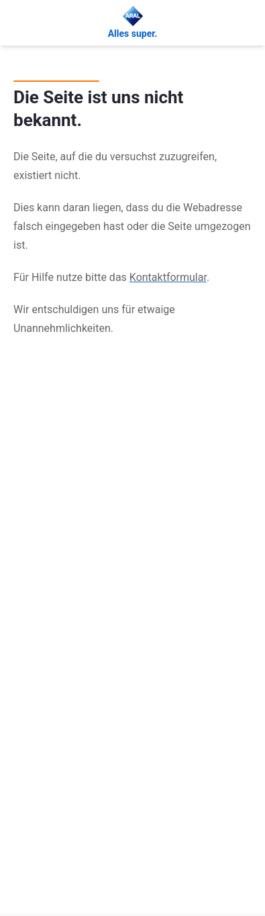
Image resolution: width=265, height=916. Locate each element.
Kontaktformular (168, 277)
